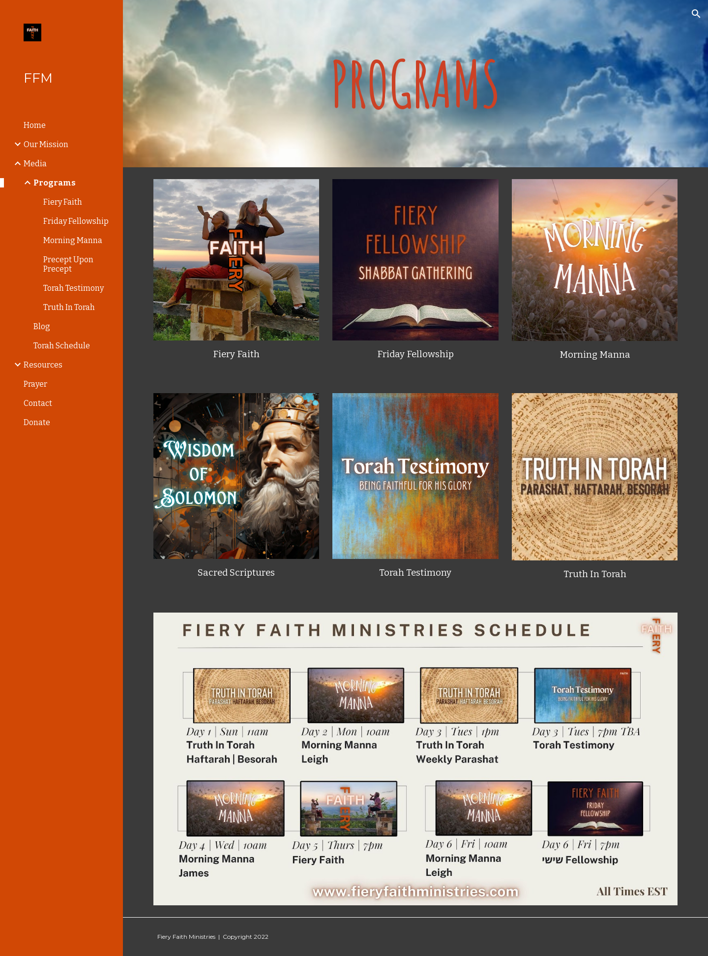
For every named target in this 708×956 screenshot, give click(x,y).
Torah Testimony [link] (73, 288)
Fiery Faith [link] (62, 202)
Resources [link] (43, 365)
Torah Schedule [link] (61, 345)
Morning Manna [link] (72, 240)
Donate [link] (37, 422)
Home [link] (35, 125)
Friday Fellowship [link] (76, 221)
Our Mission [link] (46, 144)
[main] (415, 84)
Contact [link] (38, 403)
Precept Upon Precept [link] (68, 264)
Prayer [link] (35, 384)
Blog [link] (41, 326)
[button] (696, 14)
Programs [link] (54, 182)
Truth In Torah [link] (69, 307)
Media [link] (35, 163)
